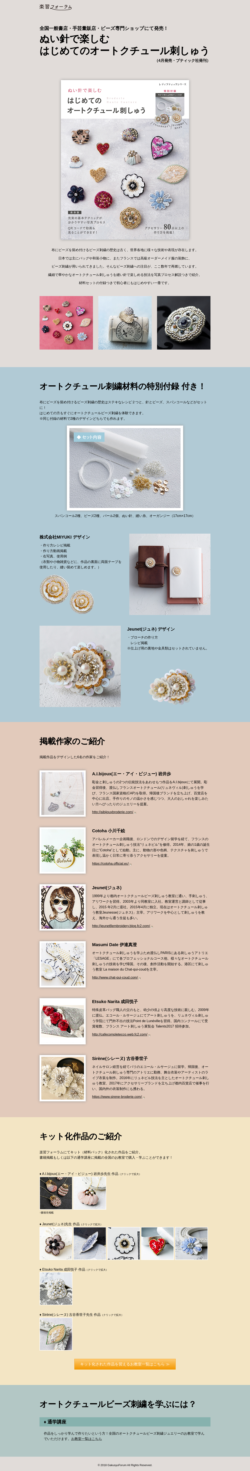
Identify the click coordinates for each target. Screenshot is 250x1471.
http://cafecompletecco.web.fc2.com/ (119, 1034)
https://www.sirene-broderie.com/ (117, 1097)
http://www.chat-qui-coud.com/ (115, 977)
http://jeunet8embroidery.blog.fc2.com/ (121, 926)
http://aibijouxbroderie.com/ (112, 812)
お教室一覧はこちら (86, 1439)
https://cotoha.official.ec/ (110, 863)
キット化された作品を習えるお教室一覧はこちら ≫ (125, 1364)
